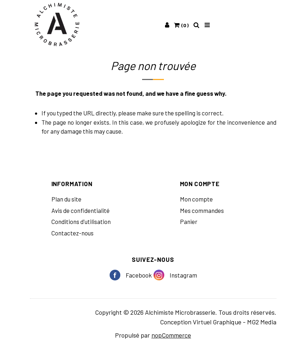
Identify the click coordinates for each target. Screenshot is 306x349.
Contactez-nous (72, 232)
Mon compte (196, 199)
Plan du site (66, 199)
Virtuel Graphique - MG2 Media (234, 322)
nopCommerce (171, 335)
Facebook (118, 275)
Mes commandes (202, 210)
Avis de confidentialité (80, 210)
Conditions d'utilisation (81, 221)
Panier (188, 221)
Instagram (162, 275)
